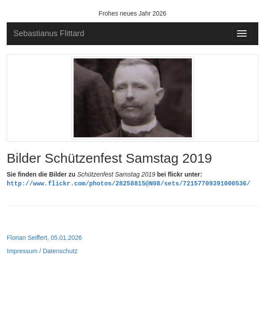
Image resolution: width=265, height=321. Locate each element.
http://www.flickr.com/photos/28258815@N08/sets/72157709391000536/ (128, 183)
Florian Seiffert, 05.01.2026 (44, 237)
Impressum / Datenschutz (42, 250)
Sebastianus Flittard (48, 33)
